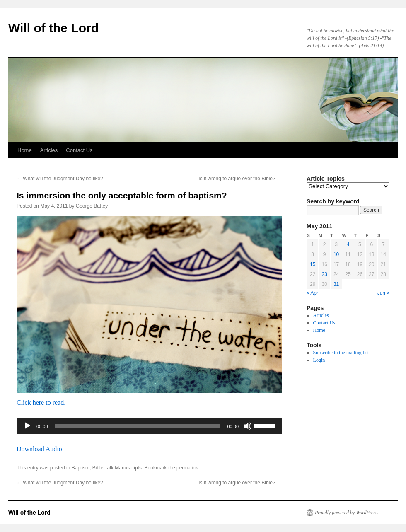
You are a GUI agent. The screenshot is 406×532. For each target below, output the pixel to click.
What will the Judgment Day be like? (60, 178)
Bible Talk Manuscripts (117, 468)
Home (24, 150)
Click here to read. (41, 402)
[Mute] (248, 426)
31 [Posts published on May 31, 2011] (336, 284)
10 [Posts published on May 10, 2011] (336, 254)
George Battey (92, 206)
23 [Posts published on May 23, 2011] (324, 274)
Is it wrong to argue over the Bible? (240, 178)
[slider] (138, 426)
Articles (49, 150)
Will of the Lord (53, 28)
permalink (187, 468)
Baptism (80, 468)
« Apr (312, 293)
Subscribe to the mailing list (341, 352)
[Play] (27, 426)
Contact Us (79, 150)
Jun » (383, 293)
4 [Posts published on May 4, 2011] (348, 244)
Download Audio (39, 448)
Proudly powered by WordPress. (347, 512)
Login (319, 360)
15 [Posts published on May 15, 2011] (312, 264)
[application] (149, 426)
